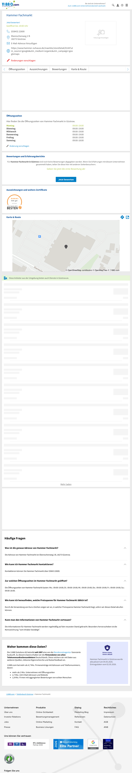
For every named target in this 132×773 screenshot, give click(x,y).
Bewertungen (59, 69)
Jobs (6, 722)
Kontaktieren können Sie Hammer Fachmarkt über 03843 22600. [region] (32, 571)
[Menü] (128, 5)
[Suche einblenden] (114, 5)
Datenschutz (109, 717)
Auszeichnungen (38, 69)
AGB (106, 722)
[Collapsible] (125, 548)
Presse (7, 727)
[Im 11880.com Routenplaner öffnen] (122, 216)
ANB (106, 727)
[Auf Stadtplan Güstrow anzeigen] (127, 217)
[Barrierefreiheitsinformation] (123, 5)
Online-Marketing (44, 722)
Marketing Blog (81, 712)
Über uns (8, 712)
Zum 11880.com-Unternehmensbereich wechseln (87, 6)
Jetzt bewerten (66, 179)
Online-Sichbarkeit (44, 712)
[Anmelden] (119, 5)
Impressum (109, 712)
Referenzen (80, 717)
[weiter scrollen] (128, 69)
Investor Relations (12, 717)
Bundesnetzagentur (62, 652)
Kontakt (78, 722)
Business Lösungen (45, 727)
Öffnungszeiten (17, 69)
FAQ (77, 727)
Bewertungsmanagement (47, 717)
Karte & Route (78, 69)
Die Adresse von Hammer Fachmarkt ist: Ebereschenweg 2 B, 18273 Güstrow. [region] (37, 554)
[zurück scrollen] (4, 69)
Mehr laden (66, 484)
